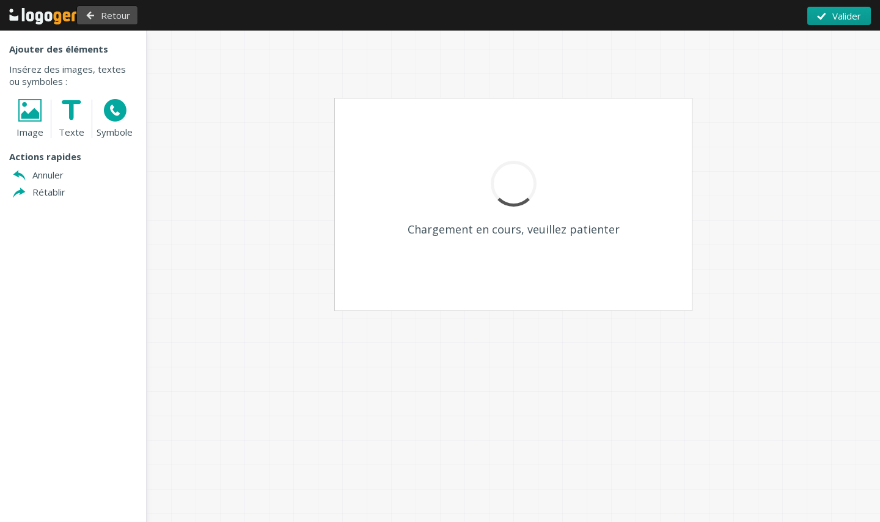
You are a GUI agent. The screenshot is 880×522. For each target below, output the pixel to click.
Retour (143, 15)
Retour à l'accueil (51, 15)
